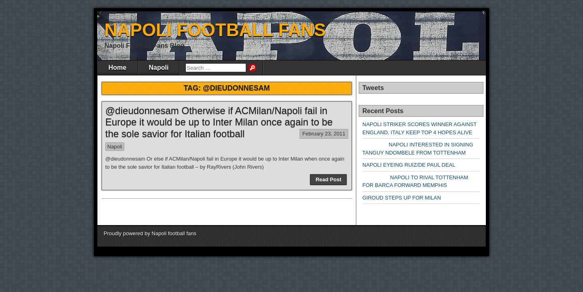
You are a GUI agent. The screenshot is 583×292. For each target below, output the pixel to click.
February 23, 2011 (323, 134)
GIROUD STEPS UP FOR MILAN (401, 198)
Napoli (159, 67)
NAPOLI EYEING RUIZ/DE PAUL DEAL (408, 165)
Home (117, 67)
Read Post (328, 179)
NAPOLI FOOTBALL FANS (215, 30)
